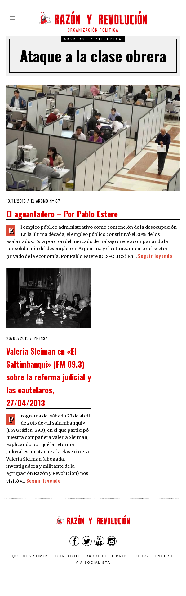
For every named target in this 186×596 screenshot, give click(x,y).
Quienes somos (30, 556)
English (164, 556)
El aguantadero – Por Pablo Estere (62, 213)
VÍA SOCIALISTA (93, 562)
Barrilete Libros (107, 556)
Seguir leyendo (155, 256)
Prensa (41, 338)
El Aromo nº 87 (45, 201)
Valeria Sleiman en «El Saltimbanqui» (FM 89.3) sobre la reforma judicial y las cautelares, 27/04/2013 (48, 376)
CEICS (141, 556)
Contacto (67, 556)
